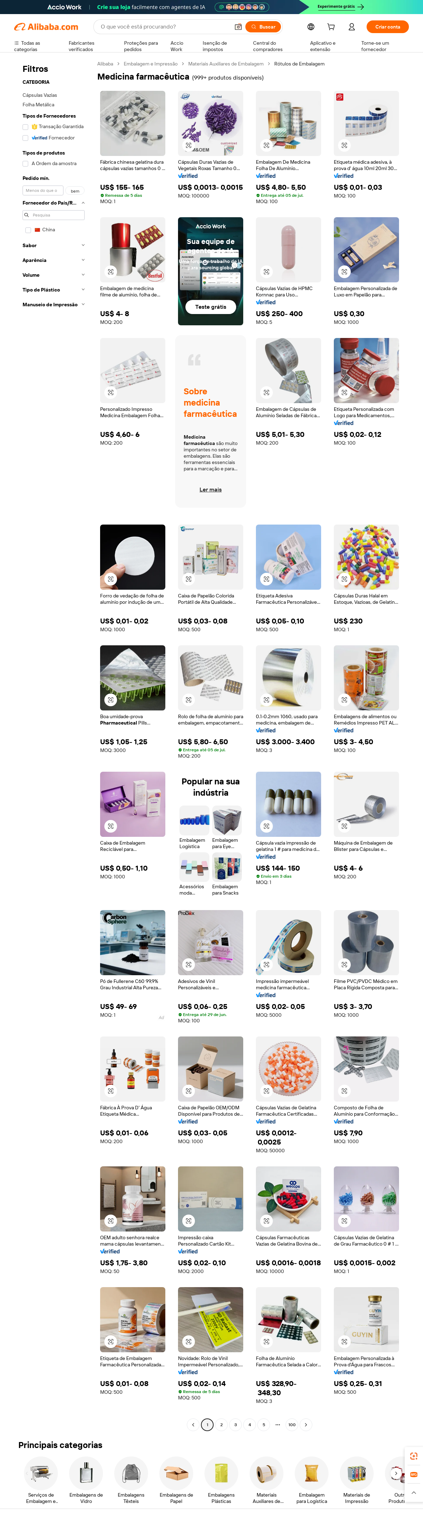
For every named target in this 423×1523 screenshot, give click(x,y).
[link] (414, 1456)
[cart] (332, 28)
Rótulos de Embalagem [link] (299, 64)
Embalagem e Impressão (151, 64)
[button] (238, 27)
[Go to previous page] (193, 1424)
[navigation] (53, 745)
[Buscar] (263, 26)
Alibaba (105, 64)
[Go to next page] (306, 1424)
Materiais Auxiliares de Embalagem (226, 64)
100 (292, 1424)
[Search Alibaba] (164, 27)
